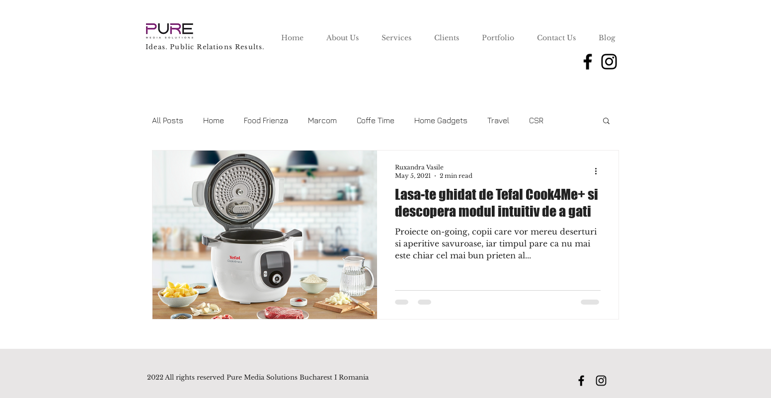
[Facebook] (587, 61)
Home (213, 120)
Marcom (322, 120)
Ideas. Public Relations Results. (205, 47)
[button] (606, 121)
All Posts (167, 120)
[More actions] (599, 171)
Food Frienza (266, 120)
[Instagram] (609, 61)
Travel (498, 120)
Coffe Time (375, 120)
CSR (536, 120)
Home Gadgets (440, 120)
